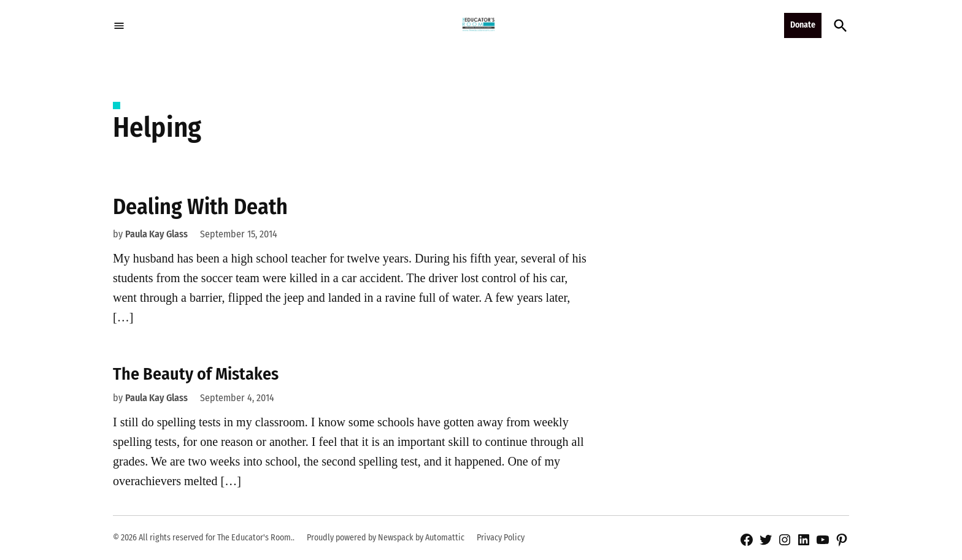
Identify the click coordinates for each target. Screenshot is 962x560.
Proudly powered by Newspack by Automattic (385, 537)
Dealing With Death (200, 206)
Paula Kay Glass (156, 234)
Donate (802, 25)
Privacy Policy (501, 537)
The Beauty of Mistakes (196, 374)
